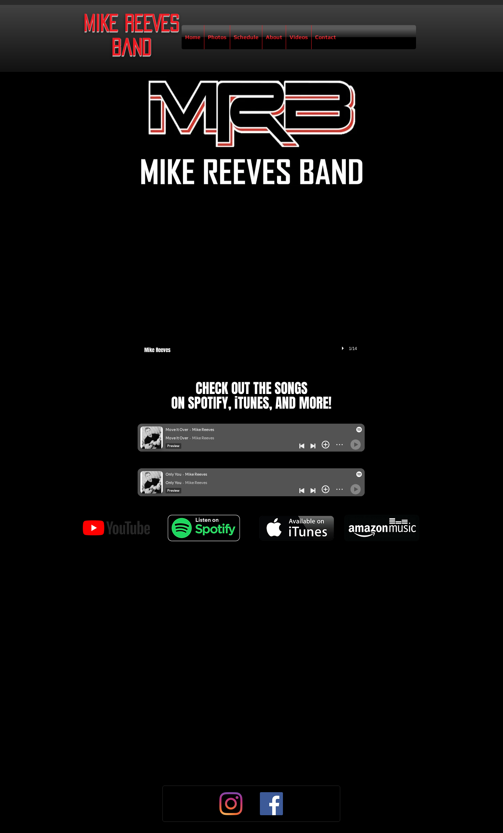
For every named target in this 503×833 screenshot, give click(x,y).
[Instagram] (230, 803)
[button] (250, 282)
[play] (343, 348)
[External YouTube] (251, 614)
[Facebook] (271, 803)
